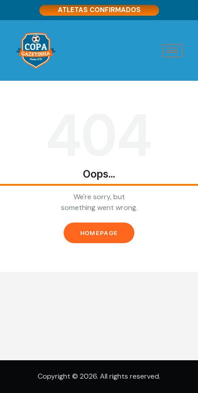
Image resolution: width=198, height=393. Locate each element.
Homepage (99, 232)
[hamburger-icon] (172, 50)
